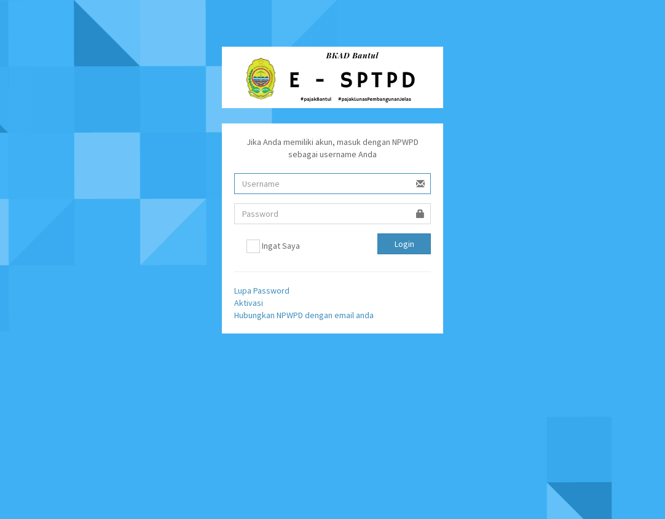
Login (404, 243)
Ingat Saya (273, 246)
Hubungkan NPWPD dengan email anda (304, 315)
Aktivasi (248, 302)
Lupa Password (261, 290)
